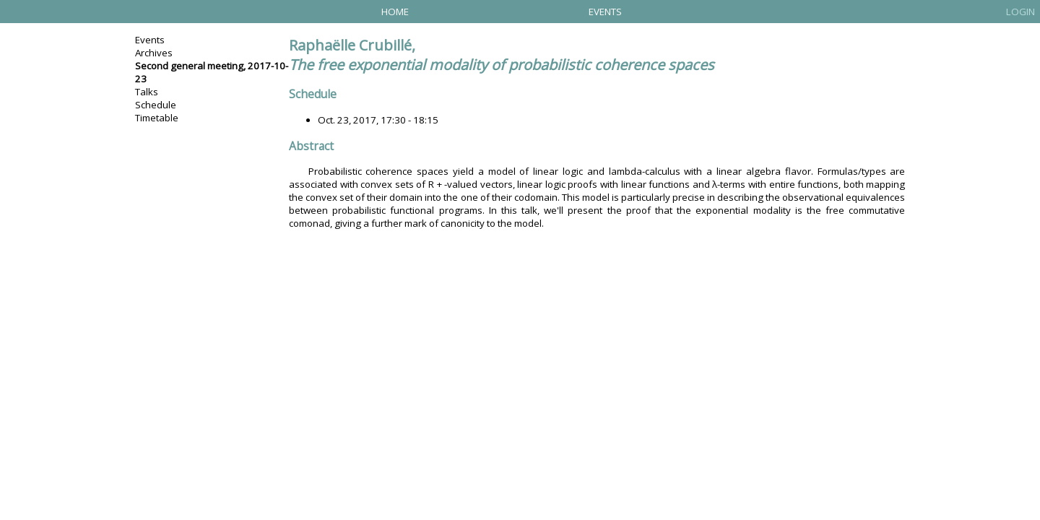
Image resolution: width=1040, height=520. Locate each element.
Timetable (156, 117)
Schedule (155, 104)
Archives (154, 52)
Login (1020, 11)
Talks (146, 91)
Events (605, 11)
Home (395, 11)
